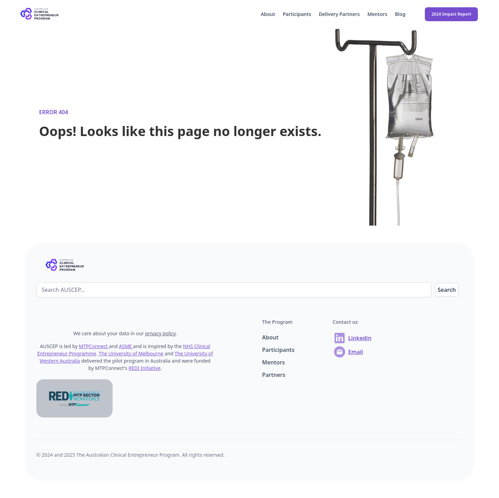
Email (355, 351)
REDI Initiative (144, 368)
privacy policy (160, 333)
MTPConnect (94, 346)
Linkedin (359, 338)
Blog (400, 14)
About (268, 14)
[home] (40, 14)
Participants (297, 14)
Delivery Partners (339, 14)
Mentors (377, 14)
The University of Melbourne (131, 353)
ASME (126, 346)
